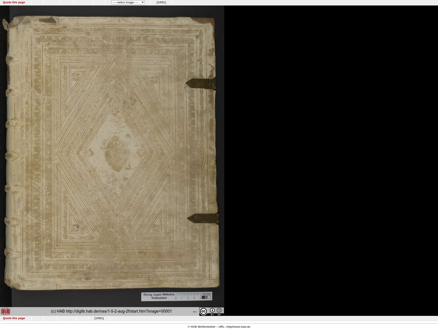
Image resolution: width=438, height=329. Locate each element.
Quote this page (14, 2)
